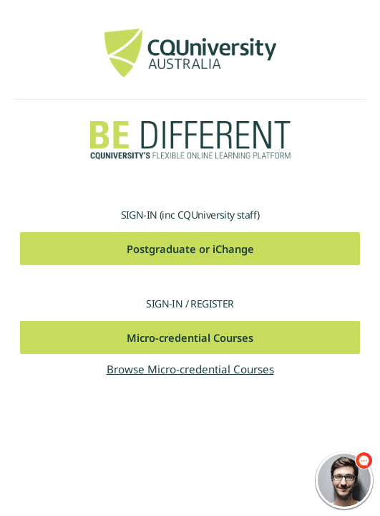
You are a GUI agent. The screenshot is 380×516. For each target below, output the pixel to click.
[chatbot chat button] (344, 480)
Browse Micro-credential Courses (190, 369)
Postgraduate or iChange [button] (190, 249)
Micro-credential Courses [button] (190, 337)
